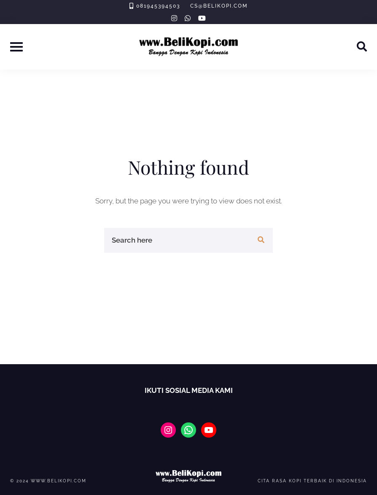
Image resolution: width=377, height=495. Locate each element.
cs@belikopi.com (219, 6)
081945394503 (158, 6)
